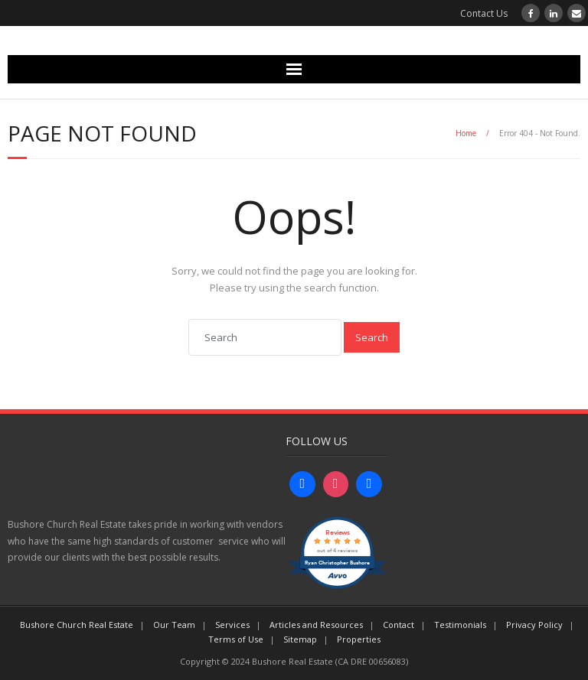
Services (232, 624)
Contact (398, 624)
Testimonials (460, 624)
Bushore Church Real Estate (76, 624)
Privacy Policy (534, 624)
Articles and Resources (316, 624)
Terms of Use (235, 639)
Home (466, 133)
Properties (359, 639)
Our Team (174, 624)
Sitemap (300, 639)
